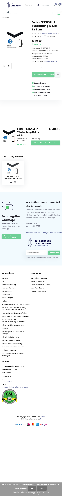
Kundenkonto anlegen (39, 339)
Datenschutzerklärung (10, 349)
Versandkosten (7, 355)
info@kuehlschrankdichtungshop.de (15, 450)
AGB (3, 342)
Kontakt (4, 362)
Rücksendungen (7, 359)
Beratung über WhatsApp (11, 403)
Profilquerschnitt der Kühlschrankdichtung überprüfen (14, 384)
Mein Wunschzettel (38, 349)
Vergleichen (49, 36)
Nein (41, 488)
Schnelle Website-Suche (11, 400)
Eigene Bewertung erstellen (46, 165)
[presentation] (2, 41)
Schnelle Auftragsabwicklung (12, 407)
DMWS (42, 480)
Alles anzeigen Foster (49, 33)
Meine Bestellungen (38, 342)
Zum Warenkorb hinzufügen (43, 74)
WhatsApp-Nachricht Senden (11, 297)
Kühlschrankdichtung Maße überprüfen (16, 379)
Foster (39, 36)
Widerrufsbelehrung (9, 346)
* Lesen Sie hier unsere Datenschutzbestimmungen (42, 318)
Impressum (6, 339)
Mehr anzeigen (50, 61)
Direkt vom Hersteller (9, 413)
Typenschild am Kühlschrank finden (15, 376)
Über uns (5, 391)
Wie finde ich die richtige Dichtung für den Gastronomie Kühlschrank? (16, 372)
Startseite (5, 18)
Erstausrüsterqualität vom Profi (13, 410)
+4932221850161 (33, 293)
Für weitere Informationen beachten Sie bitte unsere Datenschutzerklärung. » (31, 493)
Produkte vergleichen (39, 352)
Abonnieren (54, 314)
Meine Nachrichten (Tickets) (41, 346)
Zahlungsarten (7, 352)
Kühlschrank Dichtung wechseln (13, 388)
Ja (32, 488)
